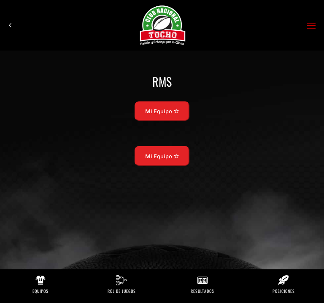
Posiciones (284, 291)
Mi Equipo (162, 111)
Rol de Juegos (122, 291)
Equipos (40, 291)
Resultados (202, 291)
